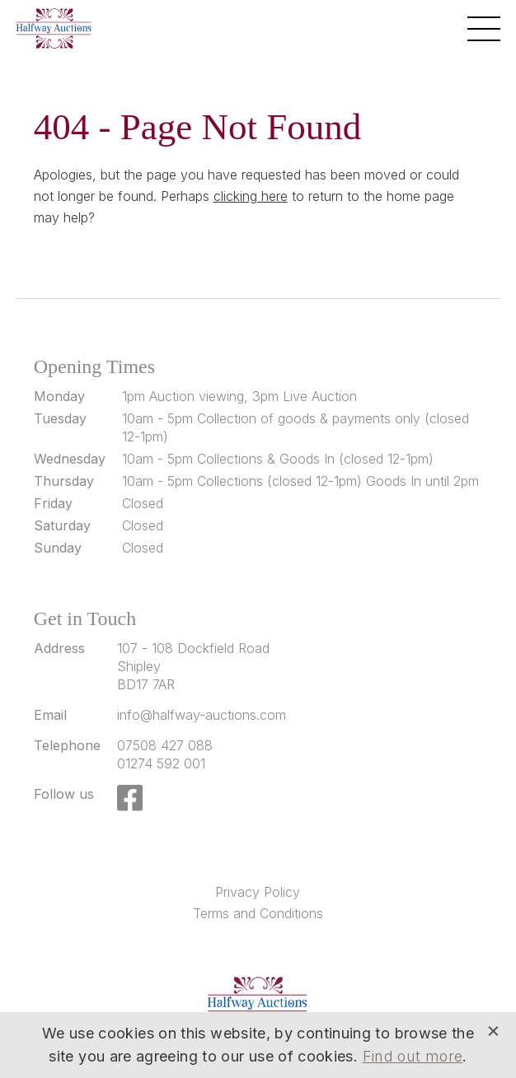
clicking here (250, 196)
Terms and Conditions (258, 913)
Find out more (413, 1056)
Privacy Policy (257, 892)
